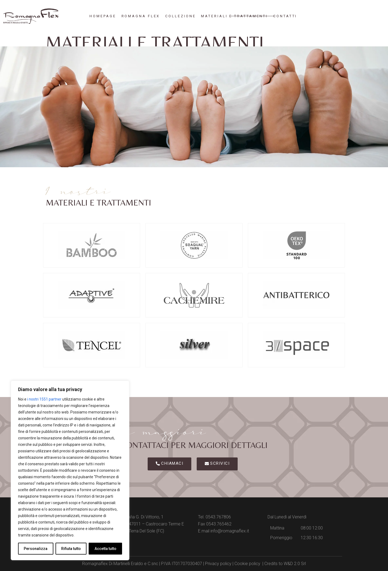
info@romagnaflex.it (229, 531)
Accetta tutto (105, 548)
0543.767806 (218, 516)
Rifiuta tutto (71, 548)
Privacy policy (218, 563)
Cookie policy (247, 563)
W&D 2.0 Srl (295, 563)
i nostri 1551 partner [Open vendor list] (44, 399)
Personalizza (35, 548)
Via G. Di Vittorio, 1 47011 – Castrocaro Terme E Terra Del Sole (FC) (156, 524)
